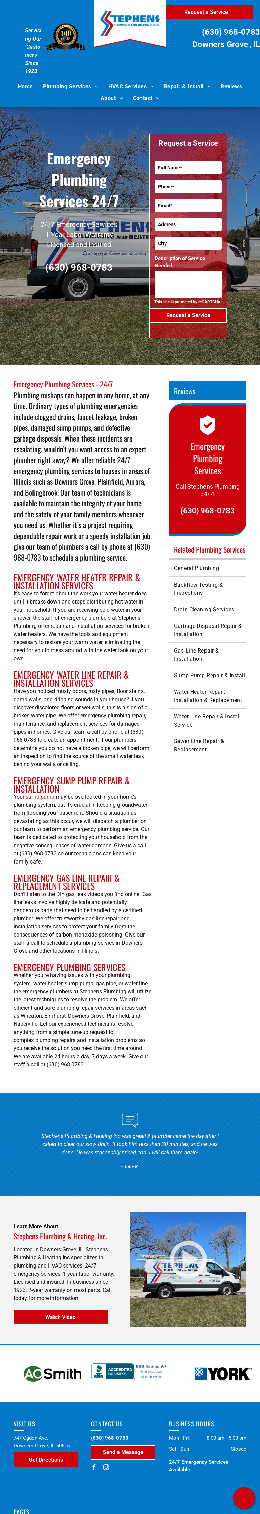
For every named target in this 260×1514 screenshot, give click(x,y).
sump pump (40, 797)
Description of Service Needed (180, 262)
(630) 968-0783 (231, 32)
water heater (47, 983)
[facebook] (93, 1468)
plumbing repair (126, 715)
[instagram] (106, 1468)
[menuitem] (25, 86)
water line (136, 983)
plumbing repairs (55, 1040)
